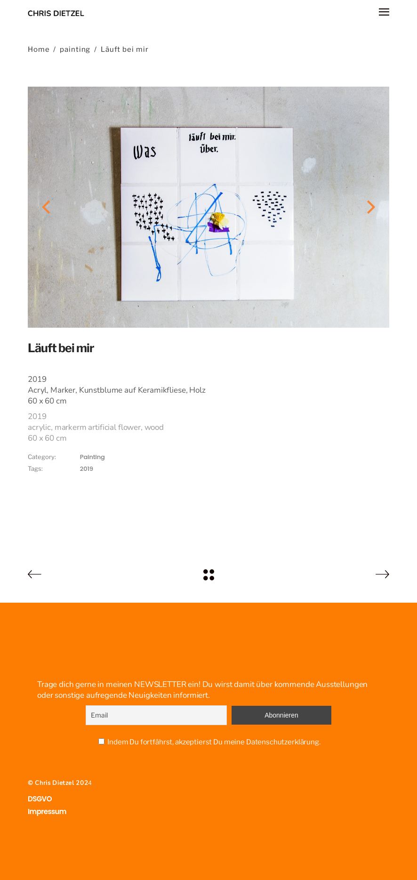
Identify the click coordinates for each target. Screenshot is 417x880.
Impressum (47, 811)
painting (75, 49)
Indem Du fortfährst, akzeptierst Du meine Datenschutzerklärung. (214, 742)
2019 (86, 468)
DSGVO (40, 799)
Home (39, 49)
